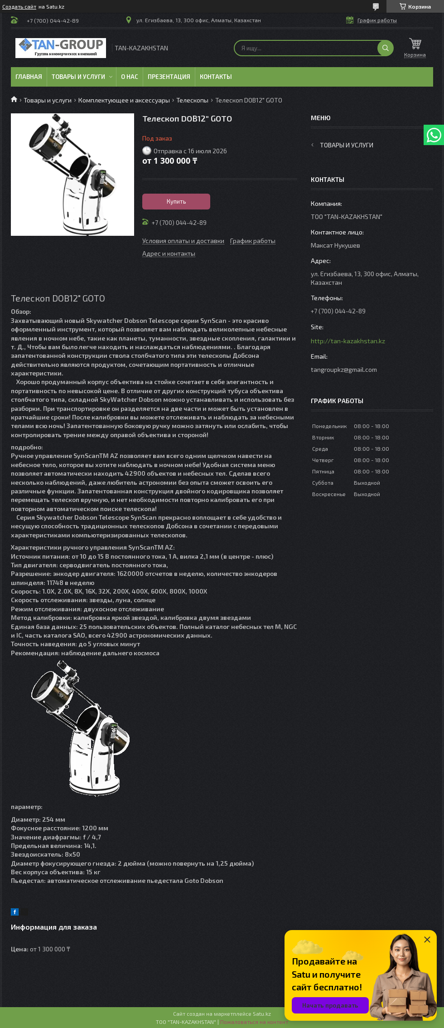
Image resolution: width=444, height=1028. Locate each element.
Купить (176, 201)
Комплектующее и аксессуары (124, 100)
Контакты (216, 76)
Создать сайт (19, 6)
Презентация (169, 76)
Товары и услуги (78, 76)
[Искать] (385, 48)
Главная (28, 76)
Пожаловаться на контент (254, 1021)
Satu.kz (262, 1013)
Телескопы (192, 100)
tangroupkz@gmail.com (344, 369)
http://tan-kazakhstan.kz (348, 341)
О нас (129, 76)
